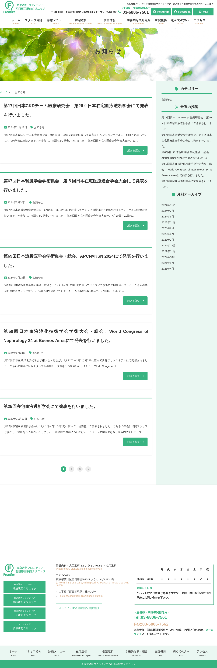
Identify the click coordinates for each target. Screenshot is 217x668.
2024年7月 (168, 210)
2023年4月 (168, 233)
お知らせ (39, 127)
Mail (203, 11)
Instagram (161, 11)
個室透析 (109, 22)
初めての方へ (180, 22)
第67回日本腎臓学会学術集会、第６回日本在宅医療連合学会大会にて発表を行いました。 (187, 140)
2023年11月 (169, 222)
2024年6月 (168, 216)
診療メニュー (56, 22)
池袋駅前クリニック (24, 586)
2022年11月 (169, 251)
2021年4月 (168, 268)
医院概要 (161, 22)
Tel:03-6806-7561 (150, 617)
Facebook (182, 11)
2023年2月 (168, 239)
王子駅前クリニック (24, 612)
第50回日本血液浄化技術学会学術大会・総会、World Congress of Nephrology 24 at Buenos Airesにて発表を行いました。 (187, 169)
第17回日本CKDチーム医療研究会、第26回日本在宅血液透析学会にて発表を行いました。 (187, 123)
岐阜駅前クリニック (24, 626)
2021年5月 (168, 262)
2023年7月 (168, 228)
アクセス (199, 22)
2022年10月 (169, 257)
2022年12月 (169, 245)
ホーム (16, 22)
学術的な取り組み (139, 22)
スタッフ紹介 (34, 22)
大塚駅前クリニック (24, 599)
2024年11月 (169, 204)
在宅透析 (80, 22)
